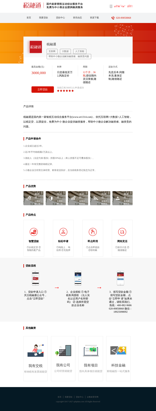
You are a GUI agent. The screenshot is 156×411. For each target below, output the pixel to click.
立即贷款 (42, 89)
